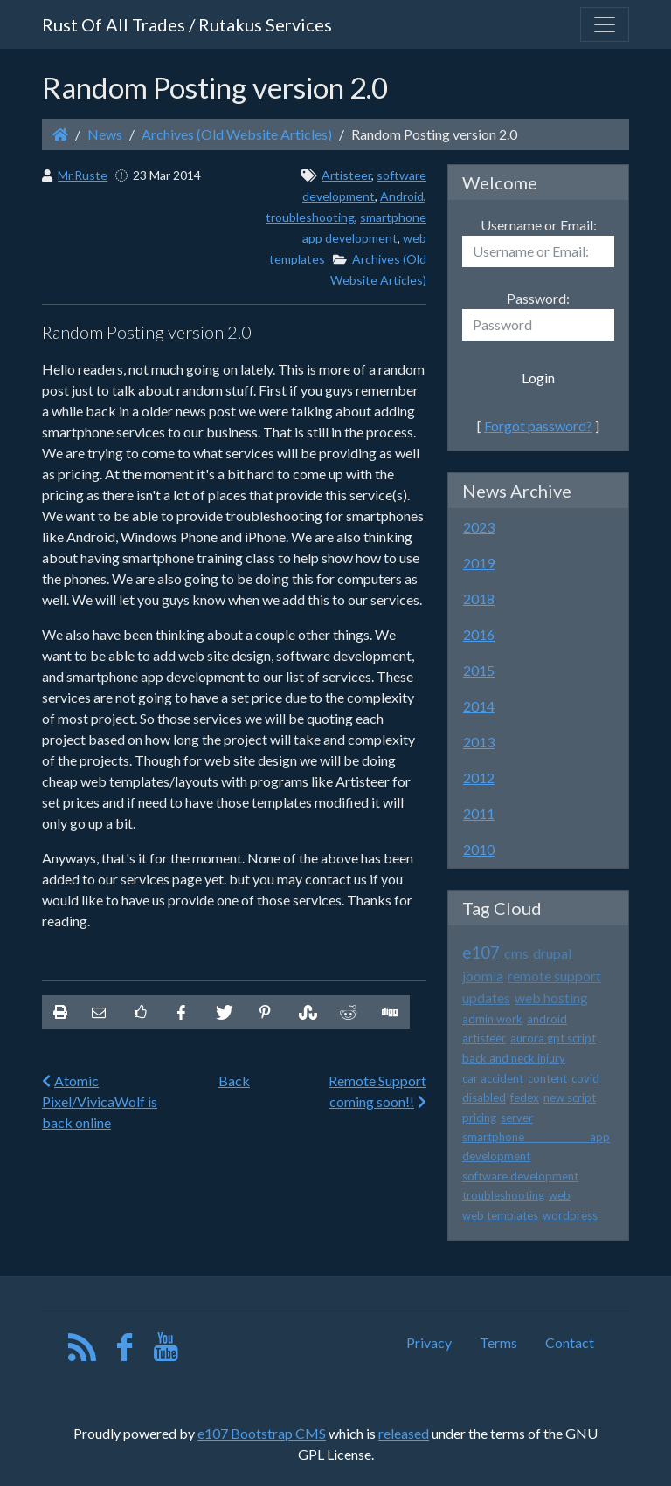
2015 (479, 670)
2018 (479, 598)
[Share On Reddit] (347, 1012)
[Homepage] (60, 134)
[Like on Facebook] (140, 1012)
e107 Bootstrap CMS (261, 1433)
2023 (479, 527)
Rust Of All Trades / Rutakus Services (187, 24)
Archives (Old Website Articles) (237, 134)
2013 (479, 741)
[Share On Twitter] (223, 1012)
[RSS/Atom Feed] (82, 1351)
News (104, 134)
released (403, 1433)
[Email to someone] (99, 1012)
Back (234, 1080)
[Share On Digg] (389, 1012)
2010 (479, 849)
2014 (479, 706)
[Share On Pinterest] (265, 1012)
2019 (479, 562)
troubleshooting (310, 217)
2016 (479, 634)
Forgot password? (538, 425)
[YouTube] (166, 1351)
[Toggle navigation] (604, 24)
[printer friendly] (60, 1012)
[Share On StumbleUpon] (306, 1012)
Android (402, 196)
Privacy (429, 1342)
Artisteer (346, 175)
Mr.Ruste (82, 175)
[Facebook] (124, 1351)
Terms (498, 1342)
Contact (569, 1342)
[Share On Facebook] (182, 1012)
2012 (479, 777)
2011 (479, 813)
